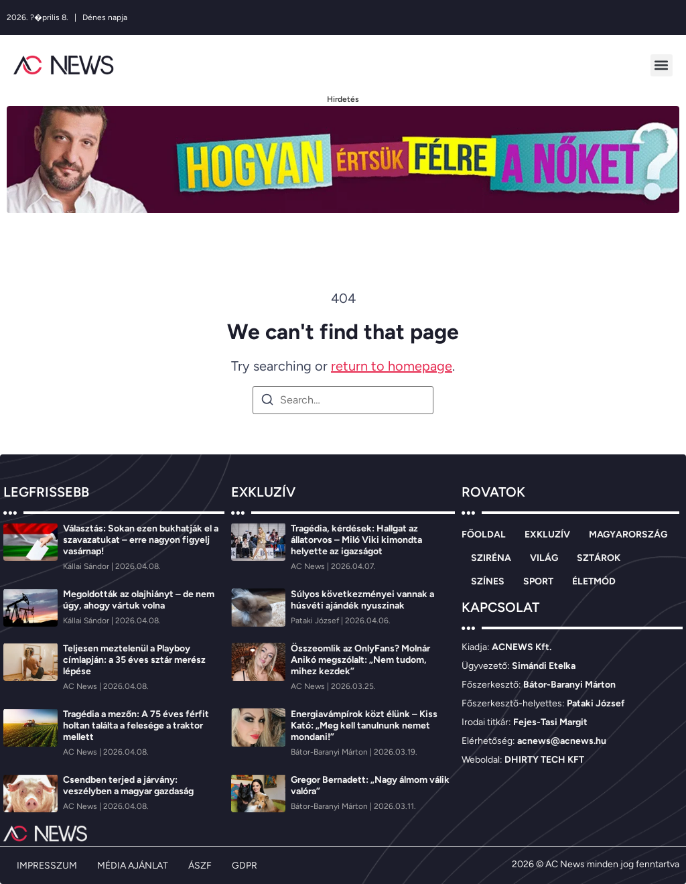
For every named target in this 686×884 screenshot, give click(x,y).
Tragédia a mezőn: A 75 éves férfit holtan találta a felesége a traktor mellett (136, 725)
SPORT (538, 581)
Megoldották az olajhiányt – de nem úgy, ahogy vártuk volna (138, 599)
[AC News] (81, 686)
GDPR (244, 865)
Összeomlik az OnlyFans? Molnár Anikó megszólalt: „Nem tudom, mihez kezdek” (360, 660)
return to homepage (391, 366)
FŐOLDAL (484, 534)
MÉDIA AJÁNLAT (132, 865)
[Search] (267, 401)
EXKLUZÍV (547, 534)
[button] (661, 65)
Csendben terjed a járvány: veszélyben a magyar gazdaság (128, 785)
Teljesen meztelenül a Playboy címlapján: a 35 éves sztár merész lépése (134, 660)
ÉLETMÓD (594, 581)
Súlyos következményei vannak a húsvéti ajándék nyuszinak (362, 599)
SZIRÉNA (491, 558)
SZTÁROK (598, 558)
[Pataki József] (316, 620)
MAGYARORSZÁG (628, 534)
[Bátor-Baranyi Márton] (330, 752)
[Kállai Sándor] (87, 566)
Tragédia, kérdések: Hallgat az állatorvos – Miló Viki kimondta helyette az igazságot (356, 540)
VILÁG (544, 558)
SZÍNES (487, 581)
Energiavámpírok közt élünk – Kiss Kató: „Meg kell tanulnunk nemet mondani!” (364, 725)
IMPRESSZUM (47, 865)
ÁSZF (200, 865)
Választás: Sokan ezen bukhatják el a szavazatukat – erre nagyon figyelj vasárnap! (140, 540)
